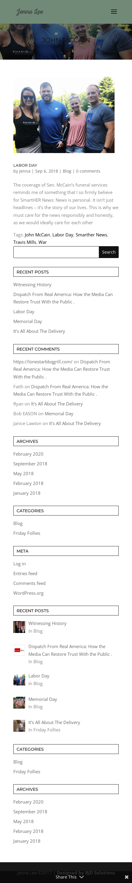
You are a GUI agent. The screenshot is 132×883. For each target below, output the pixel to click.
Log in (19, 564)
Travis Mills (24, 242)
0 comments (88, 171)
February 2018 (28, 483)
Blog (67, 171)
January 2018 (27, 493)
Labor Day (25, 165)
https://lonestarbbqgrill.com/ (43, 362)
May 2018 (23, 473)
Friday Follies (26, 533)
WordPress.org (28, 593)
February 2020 (28, 454)
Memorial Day (27, 321)
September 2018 (30, 464)
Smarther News (91, 235)
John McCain (37, 235)
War (42, 242)
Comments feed (29, 583)
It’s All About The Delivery (39, 331)
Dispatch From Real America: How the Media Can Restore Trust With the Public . (61, 369)
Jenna (24, 171)
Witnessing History (32, 284)
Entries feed (25, 573)
